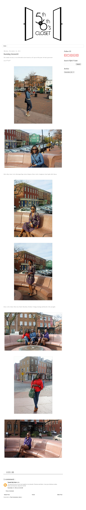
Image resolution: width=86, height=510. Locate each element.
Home (4, 46)
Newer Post (7, 494)
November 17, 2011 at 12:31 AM (15, 488)
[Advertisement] (72, 102)
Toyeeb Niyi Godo (12, 482)
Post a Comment (10, 491)
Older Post (59, 494)
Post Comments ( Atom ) (16, 497)
